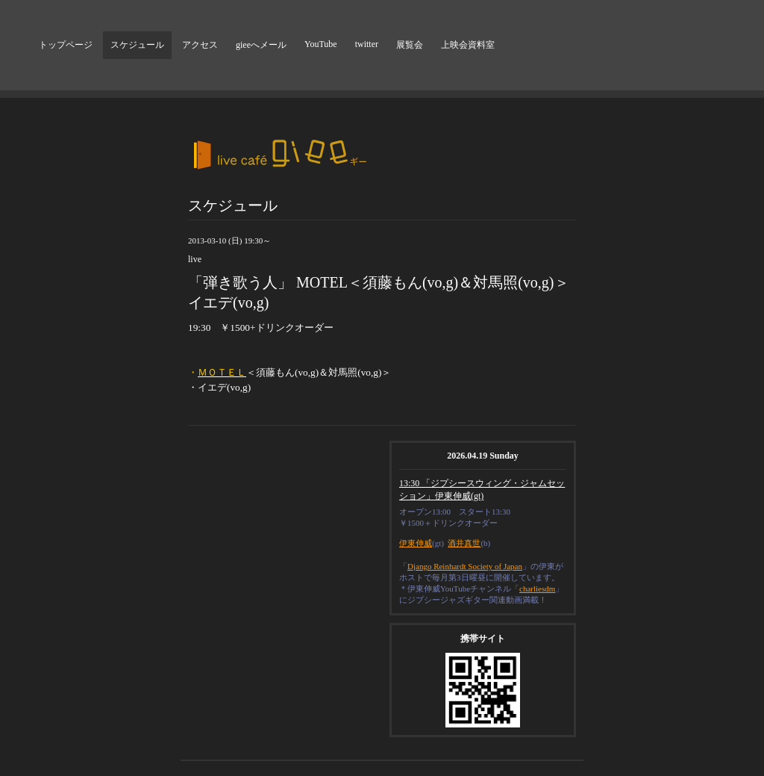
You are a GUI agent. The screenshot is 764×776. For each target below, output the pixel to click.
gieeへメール (261, 45)
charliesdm (537, 588)
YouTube (320, 44)
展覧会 (409, 45)
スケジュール (137, 45)
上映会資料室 (468, 45)
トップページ (66, 45)
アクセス (200, 45)
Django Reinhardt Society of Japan (464, 566)
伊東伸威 (415, 542)
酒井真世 (464, 542)
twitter (366, 44)
